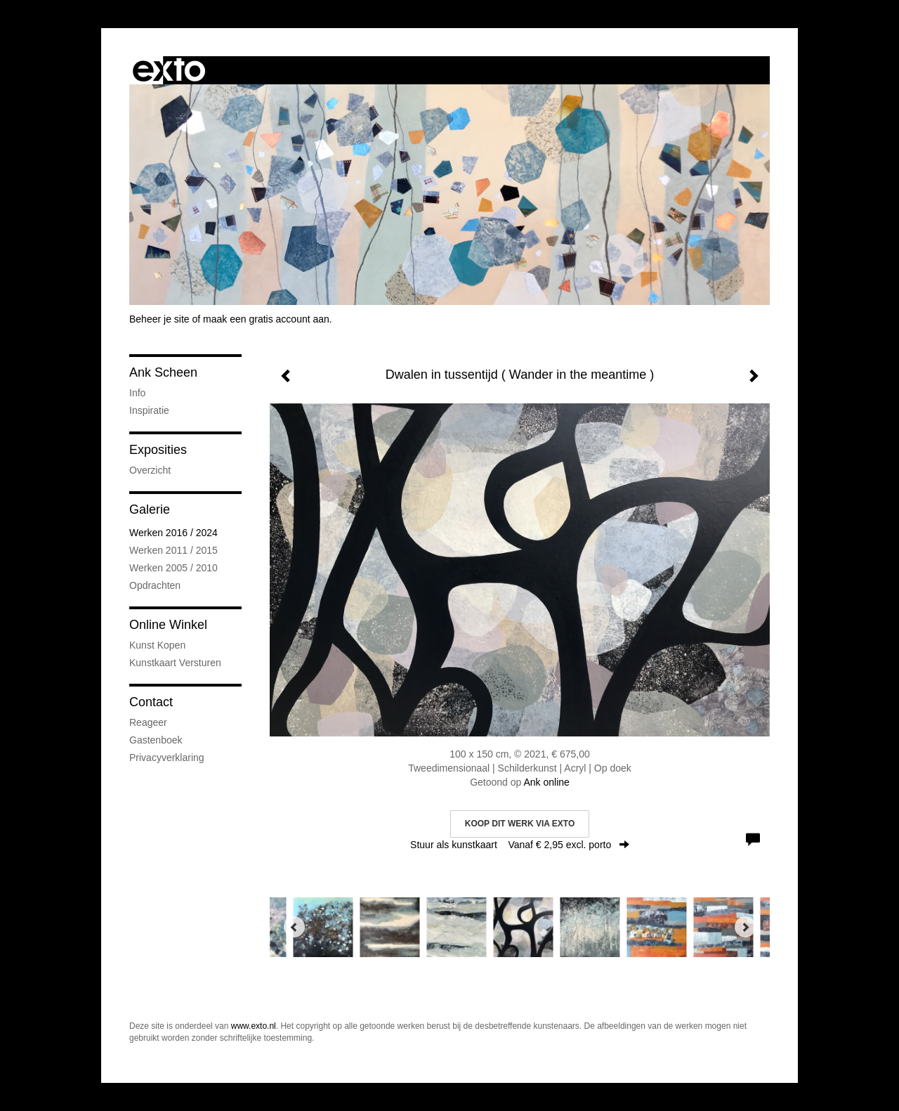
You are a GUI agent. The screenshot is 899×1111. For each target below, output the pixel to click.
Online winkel (168, 625)
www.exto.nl (253, 1026)
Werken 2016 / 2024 (173, 532)
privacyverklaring (166, 757)
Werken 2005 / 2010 (173, 567)
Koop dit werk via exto (520, 824)
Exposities (158, 450)
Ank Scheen (163, 372)
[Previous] (294, 926)
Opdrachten (155, 585)
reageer (148, 722)
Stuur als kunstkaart (519, 844)
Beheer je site (159, 319)
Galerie (149, 509)
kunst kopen (157, 645)
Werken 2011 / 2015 (173, 550)
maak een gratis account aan (266, 319)
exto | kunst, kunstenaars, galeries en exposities (169, 70)
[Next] (745, 926)
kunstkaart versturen (175, 662)
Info (137, 392)
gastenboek (156, 740)
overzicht (150, 470)
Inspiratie (149, 410)
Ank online (546, 782)
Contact (151, 702)
